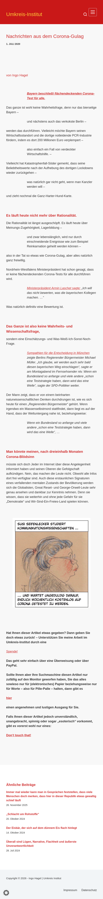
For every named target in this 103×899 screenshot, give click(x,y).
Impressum (70, 890)
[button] (6, 893)
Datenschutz (89, 890)
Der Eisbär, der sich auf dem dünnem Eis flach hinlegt (41, 827)
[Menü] (93, 12)
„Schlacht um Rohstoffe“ (22, 814)
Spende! (12, 651)
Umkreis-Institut (24, 14)
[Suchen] (85, 14)
